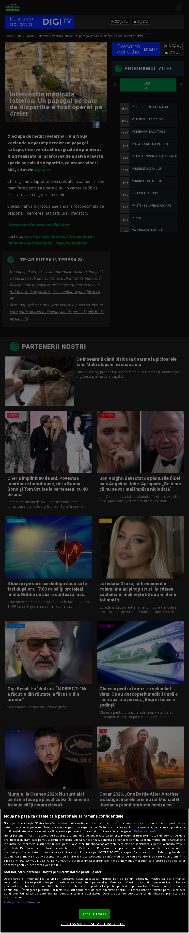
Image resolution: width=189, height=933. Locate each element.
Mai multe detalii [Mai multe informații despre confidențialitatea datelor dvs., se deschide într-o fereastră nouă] (145, 831)
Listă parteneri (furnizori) (23, 902)
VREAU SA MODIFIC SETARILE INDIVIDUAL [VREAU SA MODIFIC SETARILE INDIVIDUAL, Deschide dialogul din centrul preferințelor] (93, 924)
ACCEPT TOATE (94, 914)
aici (75, 852)
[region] (94, 871)
